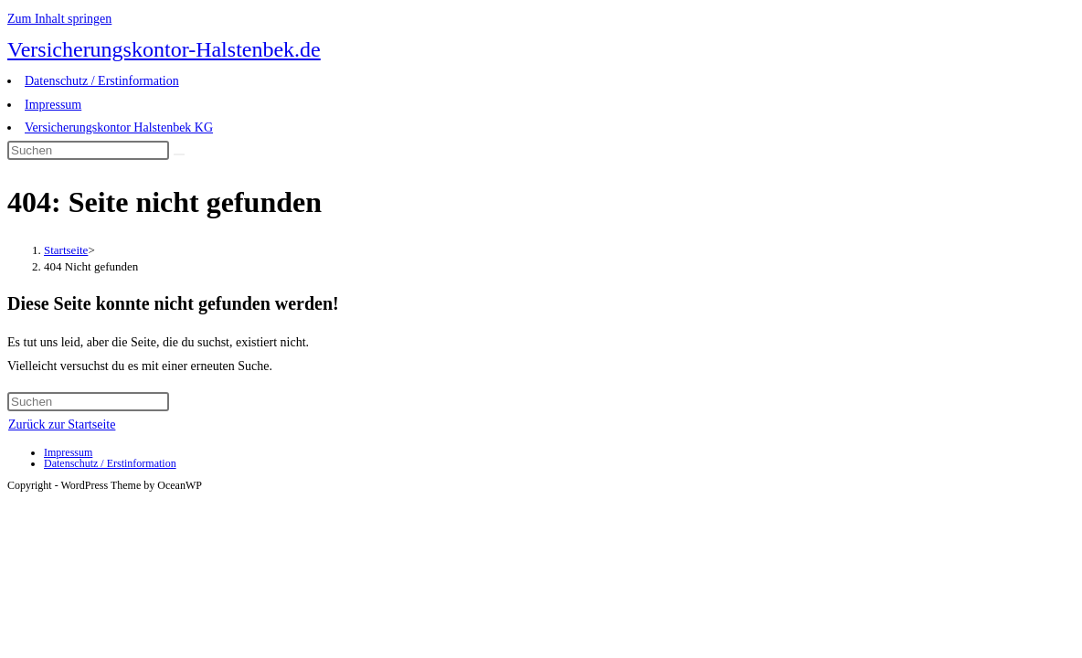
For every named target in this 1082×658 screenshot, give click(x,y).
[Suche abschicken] (179, 154)
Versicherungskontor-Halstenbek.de (164, 49)
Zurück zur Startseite (61, 424)
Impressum (53, 104)
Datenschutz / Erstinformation (102, 81)
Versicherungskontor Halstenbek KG (119, 127)
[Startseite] (66, 250)
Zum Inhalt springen (59, 19)
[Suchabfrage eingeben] (88, 150)
